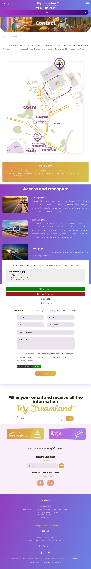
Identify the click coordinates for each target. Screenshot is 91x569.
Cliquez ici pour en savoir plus (66, 173)
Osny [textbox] (45, 12)
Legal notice (49, 559)
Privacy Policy (26, 361)
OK (61, 466)
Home (5, 36)
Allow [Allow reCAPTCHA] (36, 367)
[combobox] (45, 12)
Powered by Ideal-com (52, 562)
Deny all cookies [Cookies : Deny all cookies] (45, 294)
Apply (45, 546)
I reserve (22, 433)
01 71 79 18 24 (48, 8)
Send (45, 373)
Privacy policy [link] (45, 303)
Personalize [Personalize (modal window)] (45, 299)
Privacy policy (35, 562)
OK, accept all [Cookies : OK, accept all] (46, 289)
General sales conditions (68, 559)
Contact (13, 36)
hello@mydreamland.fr (43, 173)
